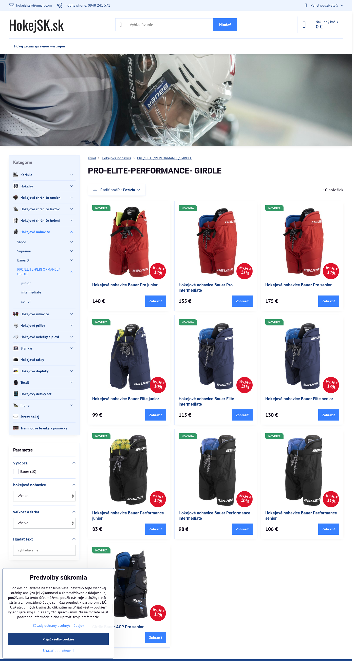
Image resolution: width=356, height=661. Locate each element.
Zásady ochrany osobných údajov (58, 625)
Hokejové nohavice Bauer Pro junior (125, 285)
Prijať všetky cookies (58, 639)
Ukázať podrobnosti (58, 650)
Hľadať (225, 24)
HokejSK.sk (36, 24)
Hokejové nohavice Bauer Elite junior (125, 398)
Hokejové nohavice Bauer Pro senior (298, 285)
